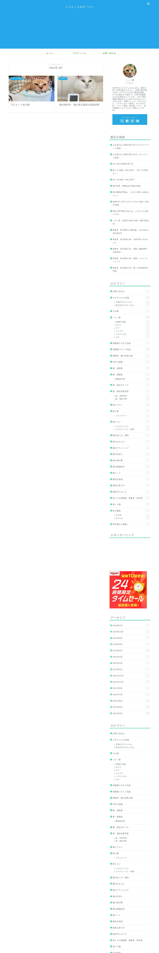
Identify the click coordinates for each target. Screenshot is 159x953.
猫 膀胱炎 (131, 374)
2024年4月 (131, 625)
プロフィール (79, 53)
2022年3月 (131, 656)
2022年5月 (131, 644)
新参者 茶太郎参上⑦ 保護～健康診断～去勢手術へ (130, 250)
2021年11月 (131, 682)
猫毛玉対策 (131, 479)
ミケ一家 (131, 317)
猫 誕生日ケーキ (131, 385)
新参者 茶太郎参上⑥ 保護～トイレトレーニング (130, 260)
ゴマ (133, 328)
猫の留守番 (131, 460)
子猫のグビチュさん (133, 302)
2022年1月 (131, 669)
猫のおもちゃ (131, 441)
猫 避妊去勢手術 (131, 391)
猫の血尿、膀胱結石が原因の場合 (127, 186)
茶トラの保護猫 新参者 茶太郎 (131, 498)
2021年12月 (131, 675)
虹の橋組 (131, 510)
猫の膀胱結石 (131, 466)
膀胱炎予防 (133, 379)
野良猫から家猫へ (131, 524)
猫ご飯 (131, 411)
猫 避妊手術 (133, 399)
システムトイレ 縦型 (133, 429)
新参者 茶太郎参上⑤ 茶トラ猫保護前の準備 (130, 269)
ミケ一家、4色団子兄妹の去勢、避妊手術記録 (131, 222)
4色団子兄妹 (133, 322)
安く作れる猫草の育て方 (123, 164)
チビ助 (133, 515)
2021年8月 (131, 688)
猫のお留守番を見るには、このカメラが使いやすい (130, 212)
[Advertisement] (79, 31)
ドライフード (133, 416)
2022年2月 (131, 663)
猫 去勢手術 (133, 396)
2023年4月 (131, 638)
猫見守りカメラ (131, 491)
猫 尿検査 (131, 368)
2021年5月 (131, 707)
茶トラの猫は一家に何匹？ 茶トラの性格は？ (130, 171)
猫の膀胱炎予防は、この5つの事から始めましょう (131, 193)
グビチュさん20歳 (131, 297)
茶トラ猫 (131, 504)
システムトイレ (133, 426)
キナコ (133, 325)
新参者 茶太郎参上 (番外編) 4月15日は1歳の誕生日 (131, 231)
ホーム (49, 53)
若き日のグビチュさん (133, 305)
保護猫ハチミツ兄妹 (131, 349)
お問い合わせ (109, 53)
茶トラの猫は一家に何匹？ (124, 180)
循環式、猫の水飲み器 (131, 355)
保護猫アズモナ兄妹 (131, 343)
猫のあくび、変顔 (131, 435)
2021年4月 (131, 713)
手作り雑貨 (131, 361)
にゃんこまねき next (79, 6)
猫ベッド (131, 473)
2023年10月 (131, 631)
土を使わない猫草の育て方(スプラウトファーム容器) (131, 146)
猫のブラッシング (131, 447)
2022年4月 (131, 650)
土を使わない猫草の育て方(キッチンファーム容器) (131, 156)
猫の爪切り (131, 454)
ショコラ (133, 331)
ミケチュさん (133, 334)
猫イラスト (131, 404)
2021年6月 (131, 700)
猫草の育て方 (131, 485)
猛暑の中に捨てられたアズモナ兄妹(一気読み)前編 (131, 203)
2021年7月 (131, 694)
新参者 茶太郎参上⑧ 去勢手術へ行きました (130, 241)
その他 (131, 311)
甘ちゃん (133, 518)
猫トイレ (131, 421)
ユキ (133, 337)
